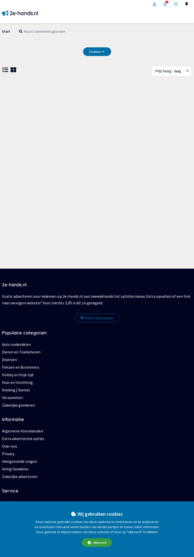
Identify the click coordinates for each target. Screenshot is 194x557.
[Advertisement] (97, 121)
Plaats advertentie (97, 318)
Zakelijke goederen (18, 405)
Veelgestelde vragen (19, 461)
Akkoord (97, 543)
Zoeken (96, 52)
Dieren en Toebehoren (21, 351)
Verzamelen (12, 397)
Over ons (9, 446)
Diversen (9, 359)
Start (6, 31)
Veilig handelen (15, 468)
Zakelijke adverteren (19, 476)
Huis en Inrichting (17, 382)
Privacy (8, 453)
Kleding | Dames (16, 389)
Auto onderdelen (16, 344)
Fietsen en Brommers (20, 367)
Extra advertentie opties (23, 438)
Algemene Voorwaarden (22, 430)
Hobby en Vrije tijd (17, 374)
